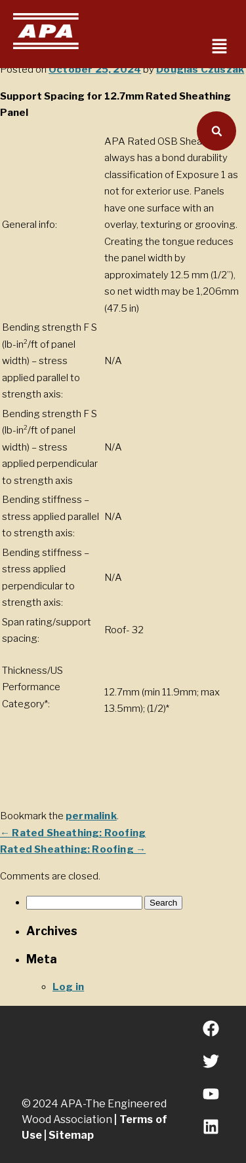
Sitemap (71, 1135)
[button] (220, 47)
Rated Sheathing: (73, 833)
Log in (68, 987)
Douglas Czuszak (200, 69)
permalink (91, 816)
